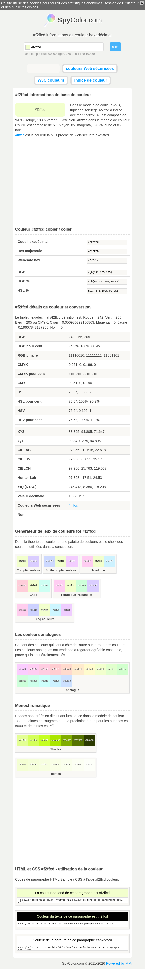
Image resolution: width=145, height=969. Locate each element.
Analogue (73, 690)
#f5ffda (33, 764)
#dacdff (33, 561)
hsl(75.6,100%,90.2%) (107, 291)
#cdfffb (44, 680)
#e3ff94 (22, 740)
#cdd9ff (50, 561)
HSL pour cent (30, 401)
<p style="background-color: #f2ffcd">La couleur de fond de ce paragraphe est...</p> (72, 900)
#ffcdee (22, 609)
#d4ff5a (33, 740)
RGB (22, 272)
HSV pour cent (30, 420)
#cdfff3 (44, 585)
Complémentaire (28, 570)
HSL (21, 392)
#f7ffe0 (44, 764)
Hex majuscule (30, 251)
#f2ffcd (107, 242)
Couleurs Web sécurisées (39, 505)
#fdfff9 (89, 764)
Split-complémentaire (61, 570)
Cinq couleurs (44, 619)
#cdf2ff (109, 561)
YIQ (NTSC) (27, 487)
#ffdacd (66, 669)
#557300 (78, 740)
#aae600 (56, 740)
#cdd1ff (33, 609)
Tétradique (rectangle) (76, 594)
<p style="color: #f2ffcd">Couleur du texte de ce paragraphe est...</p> (72, 924)
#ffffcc (19, 135)
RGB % (24, 281)
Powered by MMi (119, 963)
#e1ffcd (111, 669)
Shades (55, 749)
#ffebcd (78, 669)
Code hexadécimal (33, 242)
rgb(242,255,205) (107, 272)
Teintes (56, 774)
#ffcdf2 (87, 561)
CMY (22, 383)
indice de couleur (90, 80)
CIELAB (24, 450)
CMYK (23, 365)
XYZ (21, 432)
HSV (21, 411)
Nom (22, 515)
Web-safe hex (29, 260)
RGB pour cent (30, 346)
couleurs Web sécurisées (90, 68)
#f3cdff (72, 561)
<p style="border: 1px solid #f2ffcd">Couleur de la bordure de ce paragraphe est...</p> (72, 948)
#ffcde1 (44, 669)
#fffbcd (89, 669)
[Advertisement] (72, 182)
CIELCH (24, 468)
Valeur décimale (31, 496)
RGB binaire (28, 355)
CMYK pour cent (31, 374)
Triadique (98, 570)
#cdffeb (33, 680)
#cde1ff (66, 680)
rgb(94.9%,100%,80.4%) (107, 282)
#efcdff (67, 609)
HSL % (23, 290)
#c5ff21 (44, 740)
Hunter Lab (27, 478)
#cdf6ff (55, 609)
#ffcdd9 (22, 585)
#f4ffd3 (22, 764)
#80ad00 (66, 740)
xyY (21, 441)
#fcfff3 (78, 764)
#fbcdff (22, 669)
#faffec (67, 764)
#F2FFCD (107, 251)
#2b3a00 (89, 740)
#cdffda (82, 585)
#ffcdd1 (55, 669)
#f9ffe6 (55, 764)
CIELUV (24, 459)
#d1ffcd (122, 669)
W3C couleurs (51, 80)
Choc (33, 594)
